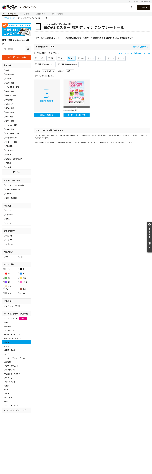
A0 (52, 58)
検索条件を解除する (140, 47)
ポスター (7, 342)
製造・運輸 (10, 112)
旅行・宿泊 (10, 121)
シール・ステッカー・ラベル (14, 358)
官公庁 (8, 163)
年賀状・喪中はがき (11, 366)
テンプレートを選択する (76, 115)
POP (6, 390)
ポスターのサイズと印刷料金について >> (134, 53)
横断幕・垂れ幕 (9, 350)
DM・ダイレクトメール (12, 338)
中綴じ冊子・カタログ (12, 374)
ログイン (143, 7)
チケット (7, 402)
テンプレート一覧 (10, 14)
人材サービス (11, 150)
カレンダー (8, 398)
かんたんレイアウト (13, 306)
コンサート (10, 194)
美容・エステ (11, 96)
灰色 (8, 293)
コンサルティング (12, 133)
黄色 (23, 278)
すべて (40, 58)
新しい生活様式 (11, 198)
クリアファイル (9, 370)
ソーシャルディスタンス (15, 190)
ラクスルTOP (133, 2)
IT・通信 (9, 117)
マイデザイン (25, 14)
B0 (92, 58)
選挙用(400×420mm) (69, 64)
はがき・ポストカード (12, 334)
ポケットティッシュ (11, 405)
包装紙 (6, 386)
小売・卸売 (10, 74)
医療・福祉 (10, 91)
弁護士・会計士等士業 (14, 159)
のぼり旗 (7, 362)
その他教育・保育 (12, 87)
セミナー (9, 215)
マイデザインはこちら (16, 57)
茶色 (23, 289)
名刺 (5, 322)
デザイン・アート (12, 138)
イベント (9, 210)
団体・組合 (10, 108)
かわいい (9, 244)
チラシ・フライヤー (15, 318)
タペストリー (9, 378)
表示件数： (61, 71)
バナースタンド (9, 382)
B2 (112, 58)
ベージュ (8, 287)
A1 (62, 58)
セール (8, 223)
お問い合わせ (57, 14)
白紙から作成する (46, 115)
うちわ (6, 394)
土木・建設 (10, 83)
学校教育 (9, 100)
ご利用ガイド (41, 14)
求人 (7, 219)
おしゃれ (9, 236)
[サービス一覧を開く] (132, 7)
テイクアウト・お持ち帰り (15, 185)
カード (6, 354)
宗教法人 (9, 155)
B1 (102, 58)
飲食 (7, 70)
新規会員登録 (145, 2)
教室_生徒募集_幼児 (71, 110)
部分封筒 (7, 326)
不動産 (8, 79)
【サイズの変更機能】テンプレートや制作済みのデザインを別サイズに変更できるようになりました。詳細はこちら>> (84, 38)
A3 (82, 58)
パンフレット (9, 330)
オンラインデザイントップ (15, 410)
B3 (122, 58)
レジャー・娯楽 (11, 142)
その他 (8, 167)
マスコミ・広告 (11, 125)
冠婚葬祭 (9, 146)
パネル (6, 346)
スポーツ (9, 104)
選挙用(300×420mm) (45, 64)
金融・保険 (10, 129)
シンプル (9, 240)
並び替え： (38, 71)
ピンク (23, 282)
